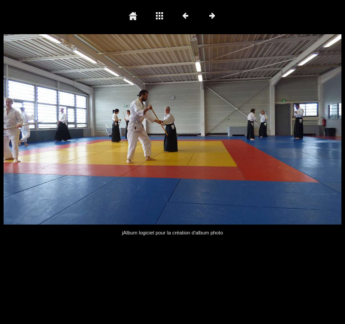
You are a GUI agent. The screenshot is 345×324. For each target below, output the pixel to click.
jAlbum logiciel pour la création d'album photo (172, 232)
